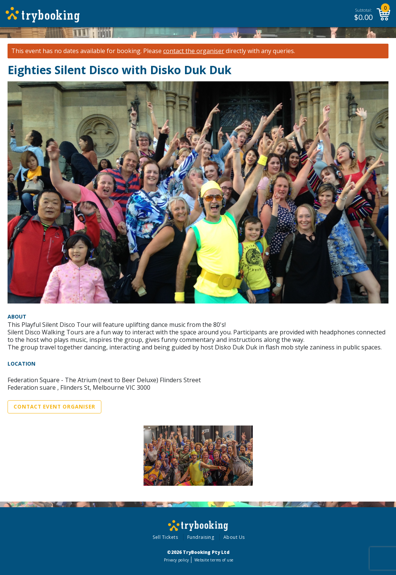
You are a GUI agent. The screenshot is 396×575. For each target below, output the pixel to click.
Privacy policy (176, 560)
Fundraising (200, 537)
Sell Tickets (165, 537)
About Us (234, 537)
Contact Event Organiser (54, 406)
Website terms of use (213, 560)
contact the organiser (193, 51)
